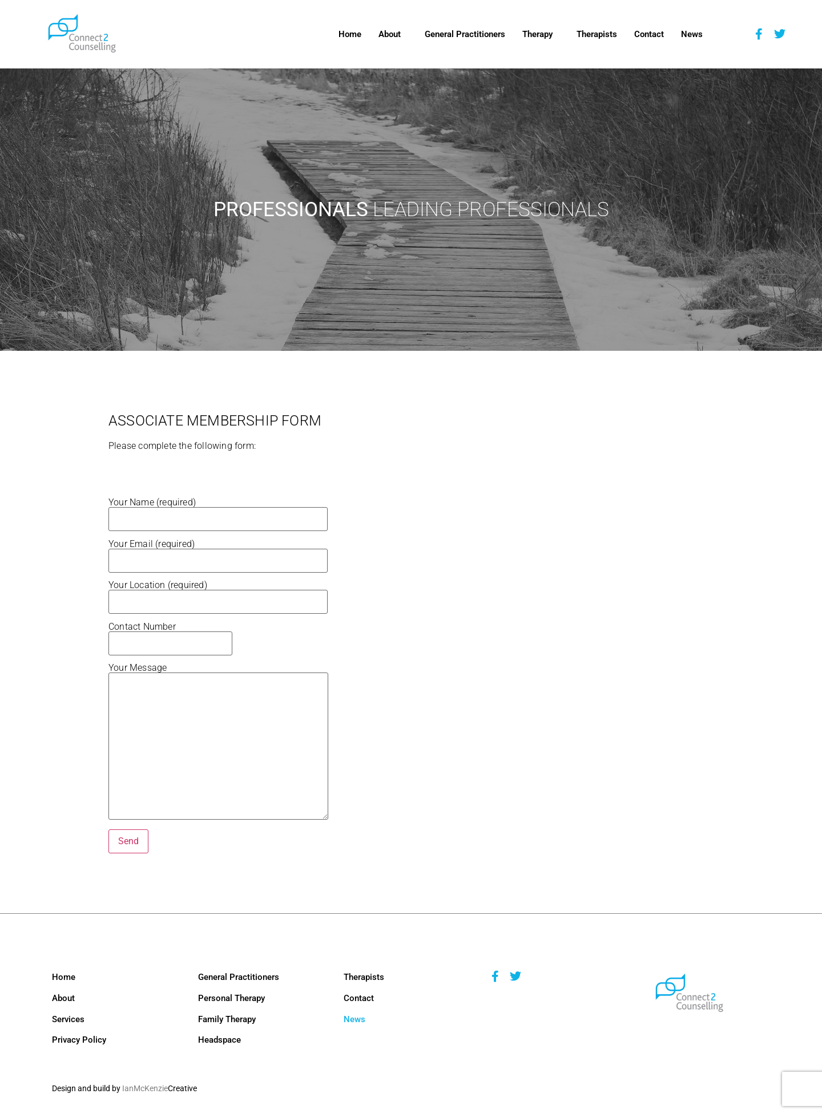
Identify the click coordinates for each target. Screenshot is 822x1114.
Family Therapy (227, 1019)
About (389, 34)
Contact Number (170, 635)
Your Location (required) (218, 594)
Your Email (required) (218, 553)
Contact (649, 34)
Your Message (218, 742)
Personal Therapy (231, 998)
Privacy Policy (79, 1040)
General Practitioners (465, 34)
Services (68, 1019)
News (692, 34)
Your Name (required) (218, 511)
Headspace (219, 1040)
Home (350, 34)
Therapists (597, 34)
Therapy (537, 34)
